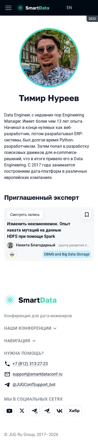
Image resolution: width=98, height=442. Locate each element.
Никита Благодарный (35, 245)
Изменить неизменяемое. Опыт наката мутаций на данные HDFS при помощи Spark (38, 230)
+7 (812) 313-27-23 (30, 363)
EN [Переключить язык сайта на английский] (69, 7)
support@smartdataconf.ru (37, 374)
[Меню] (8, 8)
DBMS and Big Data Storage (66, 254)
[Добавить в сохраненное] (87, 214)
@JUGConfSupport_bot (34, 384)
